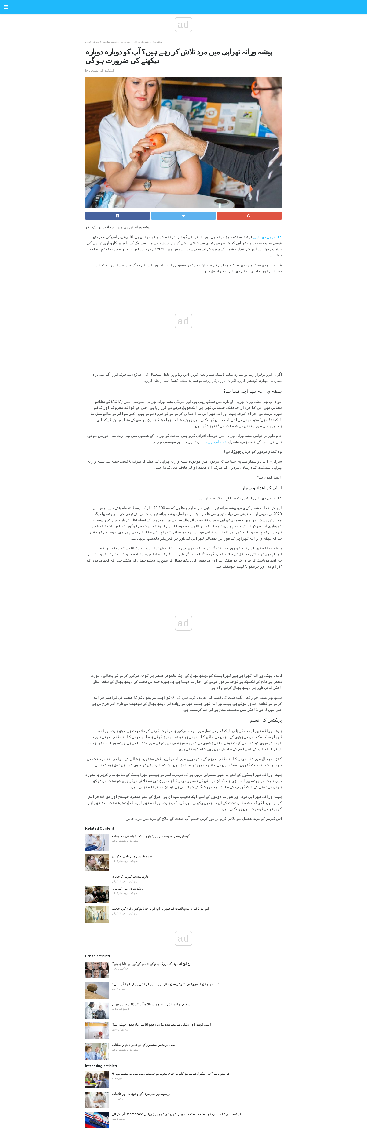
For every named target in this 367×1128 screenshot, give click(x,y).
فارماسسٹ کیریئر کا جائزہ (130, 777)
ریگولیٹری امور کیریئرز (127, 789)
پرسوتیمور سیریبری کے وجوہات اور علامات (141, 994)
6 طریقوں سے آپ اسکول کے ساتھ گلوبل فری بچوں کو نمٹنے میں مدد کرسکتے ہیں (170, 974)
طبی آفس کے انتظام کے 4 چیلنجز (134, 1055)
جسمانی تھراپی (215, 442)
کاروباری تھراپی (267, 237)
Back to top (183, 1106)
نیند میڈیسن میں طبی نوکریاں (132, 757)
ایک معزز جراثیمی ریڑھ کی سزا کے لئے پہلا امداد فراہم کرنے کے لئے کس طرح (164, 1035)
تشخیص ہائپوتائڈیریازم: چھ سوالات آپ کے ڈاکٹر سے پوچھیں (151, 905)
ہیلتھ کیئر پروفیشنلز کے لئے (148, 41)
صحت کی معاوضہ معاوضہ (116, 41)
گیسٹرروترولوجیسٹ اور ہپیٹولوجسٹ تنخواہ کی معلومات (151, 737)
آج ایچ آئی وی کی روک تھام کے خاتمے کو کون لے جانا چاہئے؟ (151, 864)
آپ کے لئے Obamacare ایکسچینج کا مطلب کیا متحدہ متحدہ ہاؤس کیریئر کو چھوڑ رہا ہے (176, 1014)
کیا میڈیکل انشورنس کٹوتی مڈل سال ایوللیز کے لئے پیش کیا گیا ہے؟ (166, 885)
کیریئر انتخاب (92, 41)
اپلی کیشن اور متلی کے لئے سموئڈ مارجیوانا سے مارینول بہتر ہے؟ (162, 925)
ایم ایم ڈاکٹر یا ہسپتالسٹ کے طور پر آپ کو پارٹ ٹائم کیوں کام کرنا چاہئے (160, 809)
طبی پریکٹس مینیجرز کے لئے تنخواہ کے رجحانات (143, 945)
